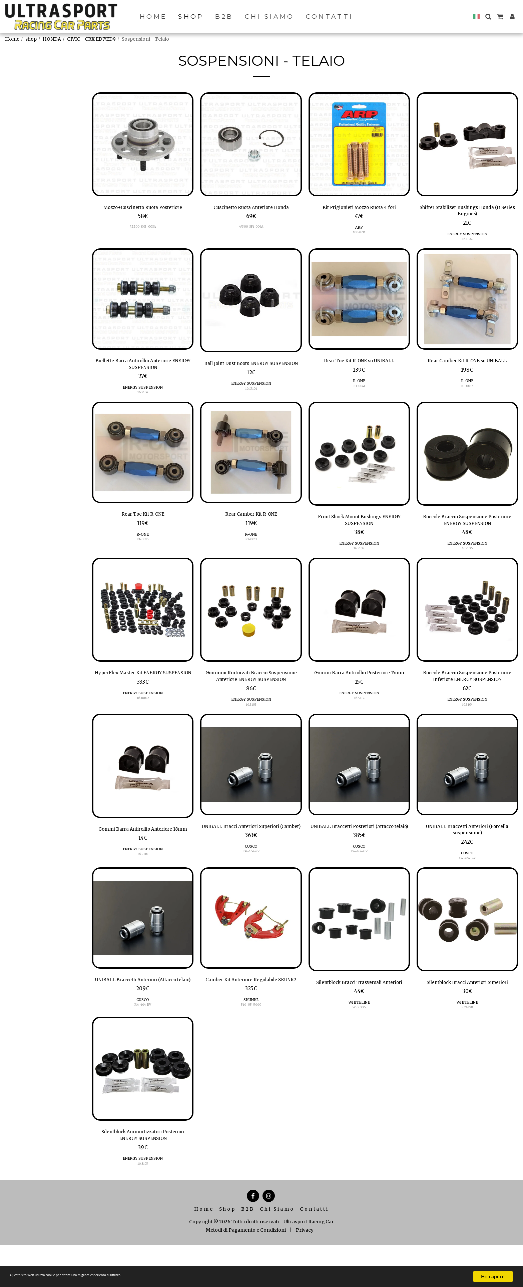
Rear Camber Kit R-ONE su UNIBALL (467, 370)
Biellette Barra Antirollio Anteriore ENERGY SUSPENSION (142, 370)
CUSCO (251, 876)
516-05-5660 (251, 1042)
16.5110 (143, 884)
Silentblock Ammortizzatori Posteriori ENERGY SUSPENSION (142, 1175)
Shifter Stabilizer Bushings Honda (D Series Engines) (467, 213)
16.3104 (467, 724)
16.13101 (251, 403)
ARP (359, 229)
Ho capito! (493, 1276)
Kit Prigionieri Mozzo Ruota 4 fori (359, 208)
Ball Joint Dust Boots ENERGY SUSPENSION (251, 373)
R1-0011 (251, 552)
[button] (488, 16)
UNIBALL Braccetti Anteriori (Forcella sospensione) (467, 851)
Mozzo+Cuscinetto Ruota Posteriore (143, 213)
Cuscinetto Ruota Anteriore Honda (251, 208)
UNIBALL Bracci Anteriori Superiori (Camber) (251, 851)
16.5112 (359, 724)
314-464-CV (467, 882)
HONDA (52, 39)
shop (31, 39)
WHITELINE (359, 1039)
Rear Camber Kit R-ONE (251, 526)
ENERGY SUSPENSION (467, 238)
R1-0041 (359, 392)
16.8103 (142, 1205)
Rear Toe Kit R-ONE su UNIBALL (359, 366)
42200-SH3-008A (143, 237)
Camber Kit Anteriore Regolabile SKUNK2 (251, 1012)
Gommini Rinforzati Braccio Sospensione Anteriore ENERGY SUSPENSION (251, 694)
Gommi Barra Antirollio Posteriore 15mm (359, 694)
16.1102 (467, 243)
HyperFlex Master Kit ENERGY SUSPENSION (142, 694)
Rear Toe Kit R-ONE (143, 526)
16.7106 (467, 564)
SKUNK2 (251, 1037)
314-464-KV (251, 882)
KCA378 (467, 1045)
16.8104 (143, 401)
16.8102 (359, 564)
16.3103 (250, 724)
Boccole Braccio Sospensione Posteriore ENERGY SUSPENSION (467, 533)
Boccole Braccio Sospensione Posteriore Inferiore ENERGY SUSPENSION (467, 694)
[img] (142, 144)
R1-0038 (467, 401)
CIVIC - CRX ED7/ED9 (91, 39)
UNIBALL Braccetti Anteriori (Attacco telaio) (143, 1012)
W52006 (359, 1045)
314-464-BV (143, 1042)
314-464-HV (359, 882)
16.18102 (142, 724)
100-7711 (359, 234)
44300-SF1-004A (251, 229)
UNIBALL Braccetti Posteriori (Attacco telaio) (359, 851)
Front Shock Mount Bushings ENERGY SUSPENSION (359, 533)
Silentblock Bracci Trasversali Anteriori (359, 1014)
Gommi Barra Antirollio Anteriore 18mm (142, 854)
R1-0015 (143, 552)
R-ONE (359, 387)
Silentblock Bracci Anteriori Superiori (467, 1014)
